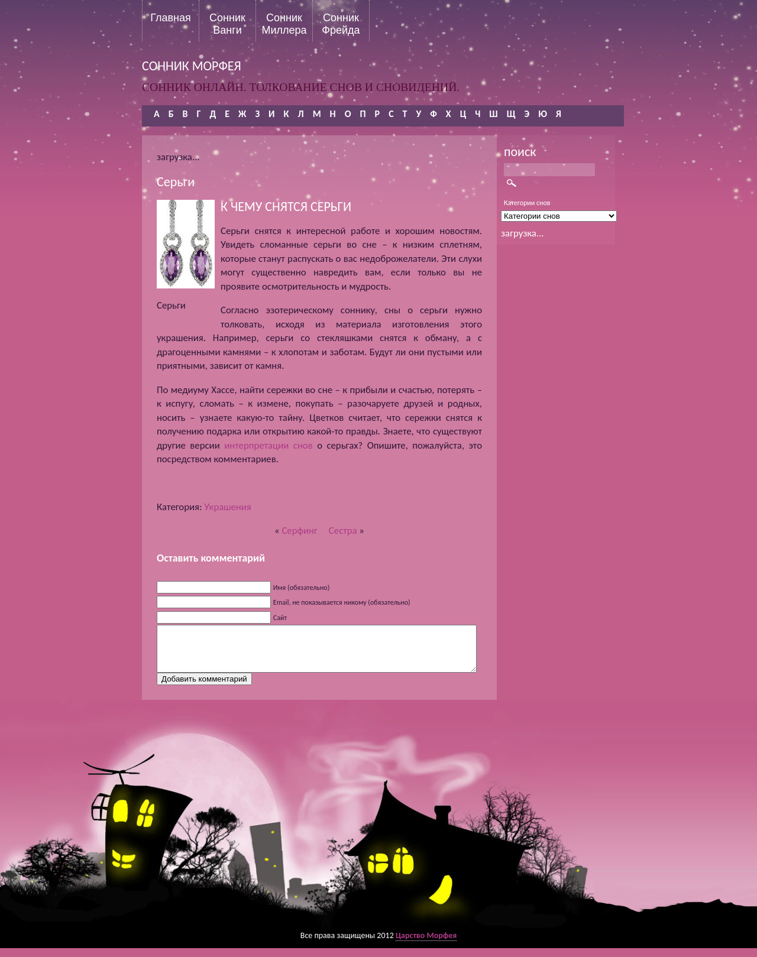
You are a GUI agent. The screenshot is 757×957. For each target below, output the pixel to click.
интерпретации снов (268, 445)
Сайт (280, 618)
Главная (170, 18)
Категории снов (527, 203)
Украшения (227, 507)
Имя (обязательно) (301, 587)
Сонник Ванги (227, 23)
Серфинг (299, 530)
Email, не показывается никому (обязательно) (341, 602)
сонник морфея (191, 66)
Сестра (343, 530)
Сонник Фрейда (341, 23)
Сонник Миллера (283, 23)
